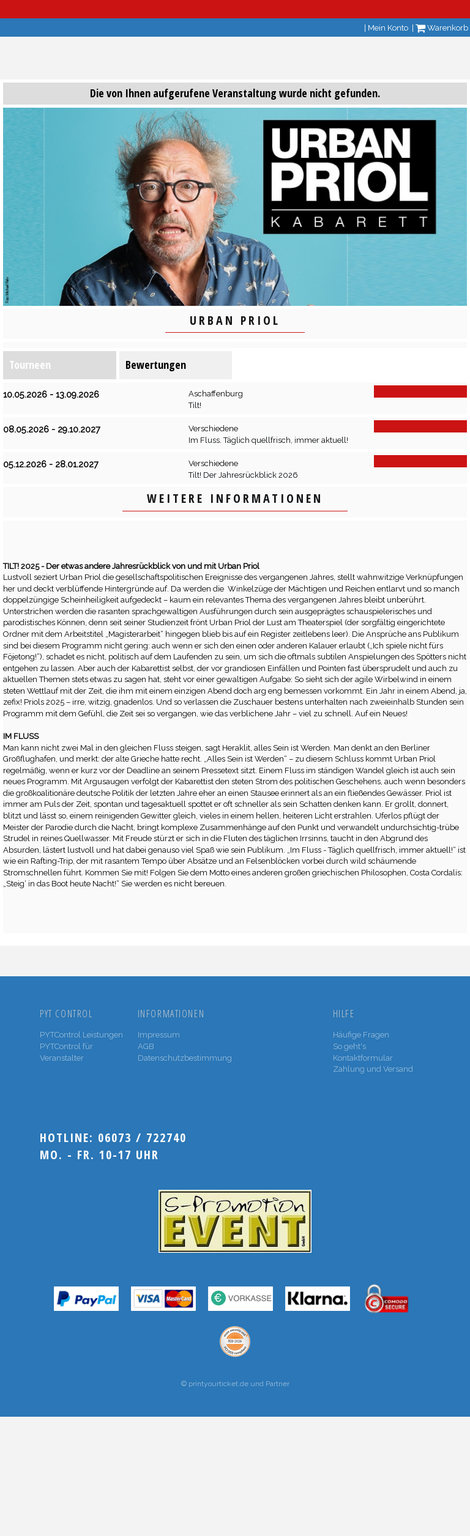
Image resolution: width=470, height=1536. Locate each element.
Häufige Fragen (361, 1034)
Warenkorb (442, 27)
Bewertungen (155, 364)
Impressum (159, 1034)
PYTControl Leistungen (81, 1034)
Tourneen (30, 364)
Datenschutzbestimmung (185, 1058)
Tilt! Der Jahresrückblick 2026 (243, 475)
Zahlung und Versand (373, 1069)
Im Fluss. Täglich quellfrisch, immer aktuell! (268, 440)
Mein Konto (388, 27)
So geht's (349, 1046)
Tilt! (194, 405)
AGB (146, 1046)
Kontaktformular (363, 1058)
